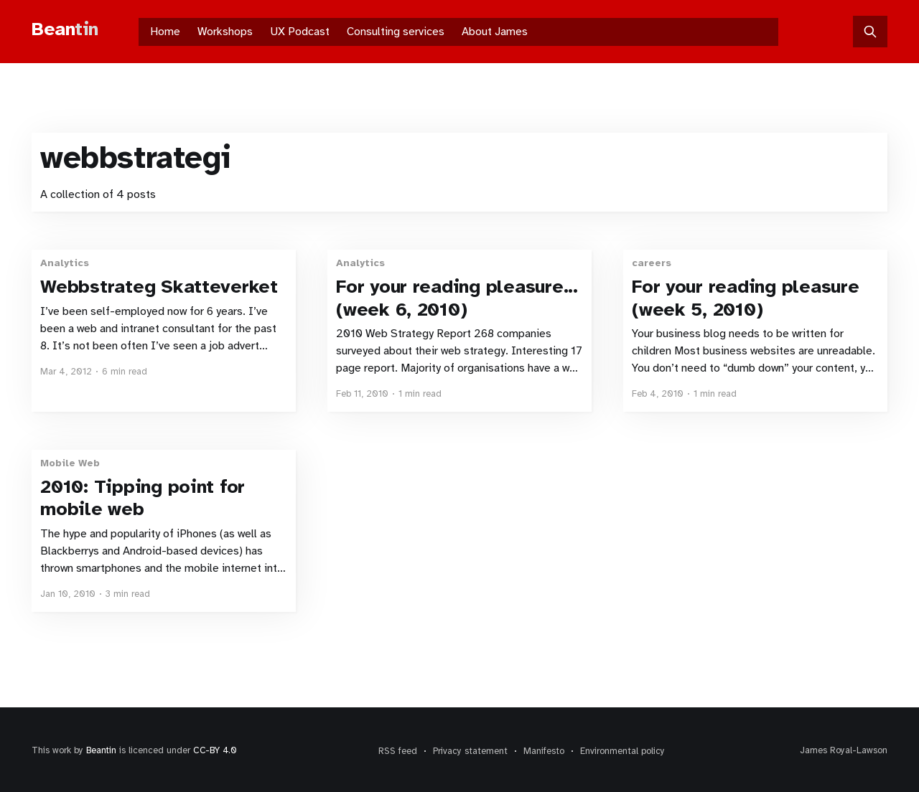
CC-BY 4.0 (215, 750)
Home (165, 31)
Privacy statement (470, 751)
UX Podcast (300, 31)
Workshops (225, 31)
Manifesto (543, 751)
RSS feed (397, 751)
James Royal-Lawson (843, 750)
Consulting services (395, 31)
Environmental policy (622, 751)
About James (495, 31)
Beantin (101, 750)
